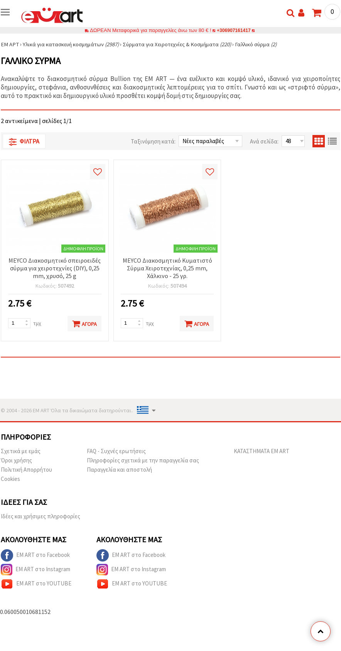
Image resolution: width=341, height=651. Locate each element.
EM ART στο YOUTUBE (36, 584)
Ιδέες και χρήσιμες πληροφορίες (40, 516)
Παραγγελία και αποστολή (119, 469)
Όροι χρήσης (16, 460)
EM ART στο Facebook (35, 555)
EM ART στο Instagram (35, 569)
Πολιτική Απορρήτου (26, 469)
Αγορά (84, 323)
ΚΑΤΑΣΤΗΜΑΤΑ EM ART (261, 451)
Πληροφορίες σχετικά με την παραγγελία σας (143, 460)
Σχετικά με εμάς (21, 451)
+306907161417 (233, 30)
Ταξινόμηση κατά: (153, 141)
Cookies (10, 478)
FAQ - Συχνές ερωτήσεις (116, 451)
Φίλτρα (24, 141)
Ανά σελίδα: (264, 141)
